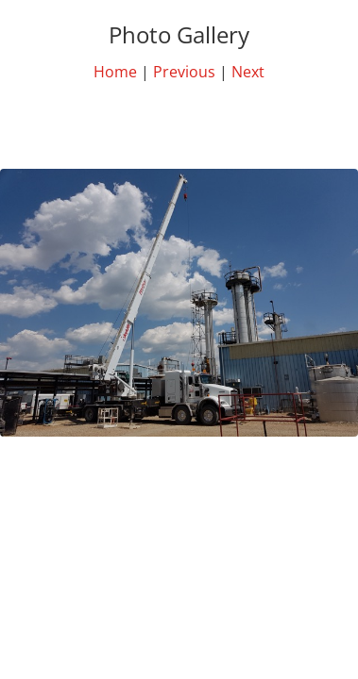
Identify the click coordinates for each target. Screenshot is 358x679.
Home (115, 71)
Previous (184, 71)
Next (247, 71)
